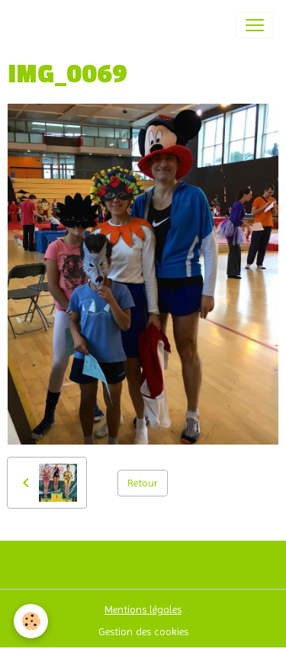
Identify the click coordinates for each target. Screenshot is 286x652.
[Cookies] (31, 621)
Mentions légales (143, 609)
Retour (142, 483)
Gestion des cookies (143, 631)
